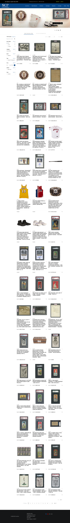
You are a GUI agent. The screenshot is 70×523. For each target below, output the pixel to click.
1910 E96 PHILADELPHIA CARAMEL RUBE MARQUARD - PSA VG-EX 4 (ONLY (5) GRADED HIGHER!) (40, 434)
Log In (61, 1)
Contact (41, 5)
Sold (11, 44)
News (65, 5)
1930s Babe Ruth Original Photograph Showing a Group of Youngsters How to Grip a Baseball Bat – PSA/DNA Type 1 (24, 59)
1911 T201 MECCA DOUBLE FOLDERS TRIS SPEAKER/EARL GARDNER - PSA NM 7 (39, 462)
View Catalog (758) (56, 23)
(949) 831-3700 (29, 513)
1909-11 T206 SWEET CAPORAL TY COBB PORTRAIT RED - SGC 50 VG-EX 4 (55, 381)
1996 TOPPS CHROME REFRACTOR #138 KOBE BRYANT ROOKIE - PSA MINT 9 (55, 234)
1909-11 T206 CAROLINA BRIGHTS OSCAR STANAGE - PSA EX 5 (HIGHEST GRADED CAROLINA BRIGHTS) (39, 407)
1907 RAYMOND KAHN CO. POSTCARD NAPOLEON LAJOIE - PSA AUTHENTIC (54, 351)
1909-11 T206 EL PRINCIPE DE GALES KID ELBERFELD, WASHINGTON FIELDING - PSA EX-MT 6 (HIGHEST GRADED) (24, 435)
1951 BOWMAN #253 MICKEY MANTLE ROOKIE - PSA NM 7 (39, 116)
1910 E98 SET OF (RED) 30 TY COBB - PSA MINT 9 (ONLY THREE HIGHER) (40, 294)
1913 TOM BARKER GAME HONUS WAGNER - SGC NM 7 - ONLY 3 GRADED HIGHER (39, 491)
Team (7, 72)
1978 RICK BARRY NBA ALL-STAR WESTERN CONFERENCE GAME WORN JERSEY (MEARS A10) (39, 202)
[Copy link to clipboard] (55, 30)
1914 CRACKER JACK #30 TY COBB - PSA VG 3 (55, 293)
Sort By (46, 36)
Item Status (9, 41)
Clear (14, 41)
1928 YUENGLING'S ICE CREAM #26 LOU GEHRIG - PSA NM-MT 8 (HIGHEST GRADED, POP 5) (23, 351)
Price (7, 62)
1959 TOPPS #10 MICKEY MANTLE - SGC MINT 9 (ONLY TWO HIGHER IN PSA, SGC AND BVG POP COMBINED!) (24, 143)
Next (55, 503)
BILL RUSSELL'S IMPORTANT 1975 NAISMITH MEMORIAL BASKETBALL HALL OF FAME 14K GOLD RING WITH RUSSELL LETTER (23, 87)
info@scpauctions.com (33, 1)
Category (8, 49)
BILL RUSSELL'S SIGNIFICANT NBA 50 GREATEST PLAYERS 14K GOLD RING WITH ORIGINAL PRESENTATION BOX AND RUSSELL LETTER (40, 87)
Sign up (57, 1)
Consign (59, 5)
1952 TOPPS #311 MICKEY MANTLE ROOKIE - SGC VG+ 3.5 (23, 117)
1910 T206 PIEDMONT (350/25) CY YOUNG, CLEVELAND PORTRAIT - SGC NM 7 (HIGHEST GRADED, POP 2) (55, 265)
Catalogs (47, 5)
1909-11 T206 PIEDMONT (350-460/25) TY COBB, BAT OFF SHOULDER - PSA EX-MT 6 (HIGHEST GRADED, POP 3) (24, 294)
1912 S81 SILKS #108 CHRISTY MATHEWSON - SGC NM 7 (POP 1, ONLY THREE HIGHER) (24, 491)
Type (7, 58)
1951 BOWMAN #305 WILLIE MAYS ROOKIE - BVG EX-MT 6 (55, 116)
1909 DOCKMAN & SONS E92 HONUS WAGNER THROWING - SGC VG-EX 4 (39, 381)
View (59, 36)
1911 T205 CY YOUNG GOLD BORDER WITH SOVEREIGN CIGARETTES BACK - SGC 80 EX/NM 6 (55, 462)
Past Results (34, 5)
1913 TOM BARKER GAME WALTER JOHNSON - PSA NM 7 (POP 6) (55, 491)
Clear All (13, 36)
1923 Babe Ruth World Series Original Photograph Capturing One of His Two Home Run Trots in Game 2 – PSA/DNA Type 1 (39, 59)
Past (11, 43)
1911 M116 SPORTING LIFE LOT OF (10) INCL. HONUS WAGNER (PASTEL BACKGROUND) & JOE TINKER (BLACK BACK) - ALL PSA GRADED (24, 463)
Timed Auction (11, 19)
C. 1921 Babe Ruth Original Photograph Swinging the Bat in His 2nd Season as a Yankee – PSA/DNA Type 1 (55, 58)
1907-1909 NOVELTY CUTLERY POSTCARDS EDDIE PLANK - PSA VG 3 (24, 381)
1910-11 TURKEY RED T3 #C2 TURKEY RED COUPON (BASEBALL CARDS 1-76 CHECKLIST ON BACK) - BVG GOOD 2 (55, 435)
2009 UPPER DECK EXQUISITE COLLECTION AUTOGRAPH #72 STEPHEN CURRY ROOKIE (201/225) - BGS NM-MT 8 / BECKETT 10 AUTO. (40, 173)
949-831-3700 (41, 1)
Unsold (11, 46)
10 (47, 503)
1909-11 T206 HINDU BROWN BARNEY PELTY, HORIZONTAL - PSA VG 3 (24, 407)
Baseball (11, 55)
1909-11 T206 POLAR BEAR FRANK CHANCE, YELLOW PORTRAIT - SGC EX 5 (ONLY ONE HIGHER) (55, 407)
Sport (8, 53)
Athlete (8, 67)
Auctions (27, 5)
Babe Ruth (11, 69)
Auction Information (41, 33)
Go (14, 65)
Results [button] (53, 5)
